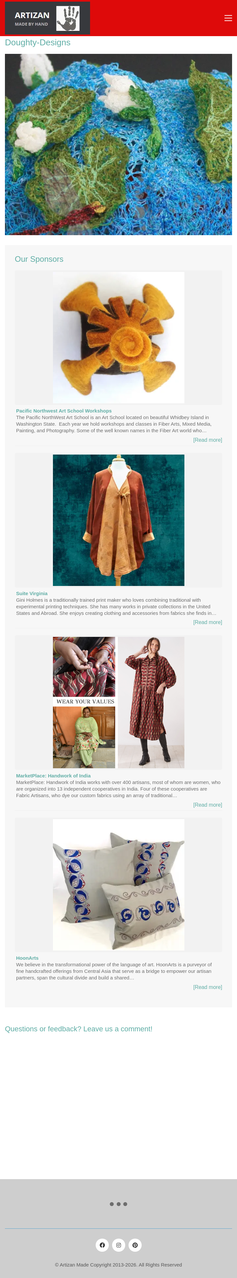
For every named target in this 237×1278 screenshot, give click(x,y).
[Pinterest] (135, 1245)
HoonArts (27, 958)
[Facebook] (102, 1245)
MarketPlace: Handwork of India (53, 775)
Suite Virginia (32, 593)
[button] (228, 18)
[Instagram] (118, 1245)
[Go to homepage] (47, 18)
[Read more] (207, 440)
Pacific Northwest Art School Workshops (64, 411)
